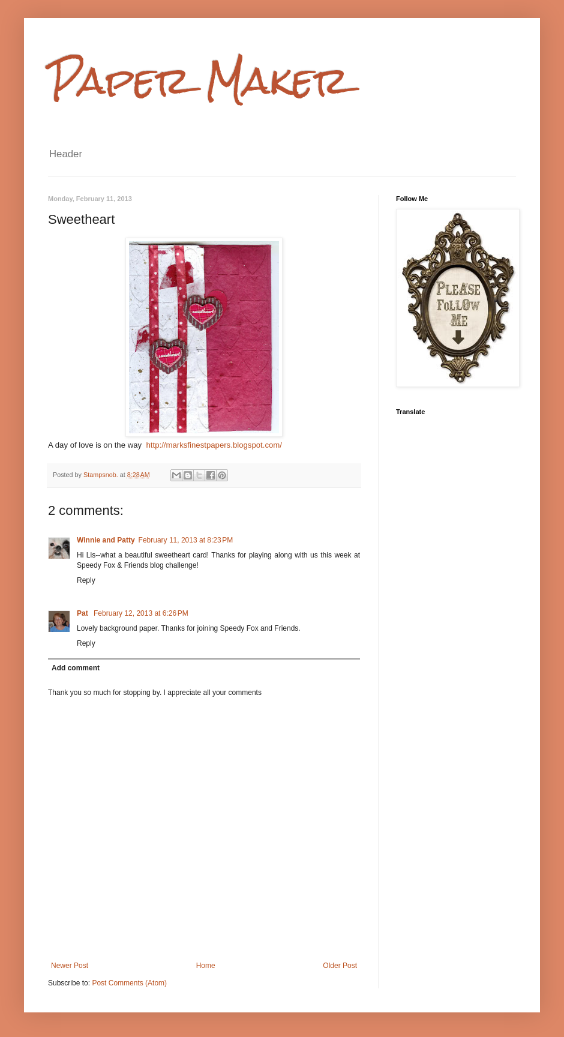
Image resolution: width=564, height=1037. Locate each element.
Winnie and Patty (106, 540)
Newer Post (69, 965)
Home (205, 965)
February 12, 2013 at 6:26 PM (141, 613)
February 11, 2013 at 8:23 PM (186, 540)
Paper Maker (198, 80)
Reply (86, 580)
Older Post (340, 965)
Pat (83, 613)
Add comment (76, 668)
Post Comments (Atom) (129, 983)
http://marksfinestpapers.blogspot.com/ (214, 444)
